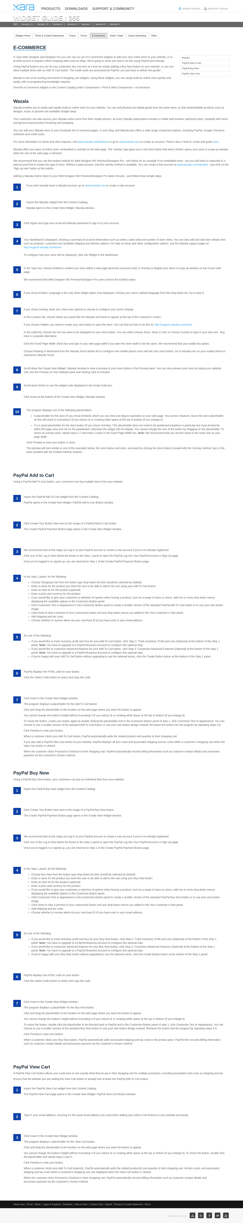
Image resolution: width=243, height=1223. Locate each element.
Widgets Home (22, 35)
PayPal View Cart (191, 73)
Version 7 (86, 24)
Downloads (76, 9)
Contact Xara (96, 1204)
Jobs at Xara (81, 1204)
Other (154, 35)
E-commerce (98, 35)
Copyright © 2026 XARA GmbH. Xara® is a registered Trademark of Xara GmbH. (54, 1213)
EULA (148, 1204)
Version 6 (100, 24)
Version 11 (27, 24)
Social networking (137, 35)
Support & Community (113, 9)
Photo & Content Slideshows (49, 35)
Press (30, 1204)
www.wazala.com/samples (192, 164)
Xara (23, 7)
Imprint (108, 1204)
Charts (72, 35)
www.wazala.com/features (93, 141)
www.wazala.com (129, 141)
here (215, 141)
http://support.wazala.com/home (42, 247)
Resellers (68, 1204)
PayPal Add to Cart (191, 63)
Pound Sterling (191, 9)
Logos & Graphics (52, 1204)
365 (15, 24)
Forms (84, 35)
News (38, 1204)
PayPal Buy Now (190, 68)
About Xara (19, 1204)
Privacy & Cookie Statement (128, 1204)
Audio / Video (116, 35)
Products (50, 9)
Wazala (186, 57)
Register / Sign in (218, 9)
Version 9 (58, 24)
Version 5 (115, 24)
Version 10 (43, 24)
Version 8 (72, 24)
